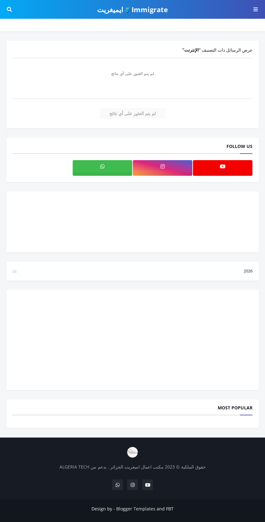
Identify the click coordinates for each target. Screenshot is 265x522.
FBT (170, 509)
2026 (132, 271)
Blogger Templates (135, 509)
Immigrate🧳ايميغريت (132, 9)
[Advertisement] (132, 340)
